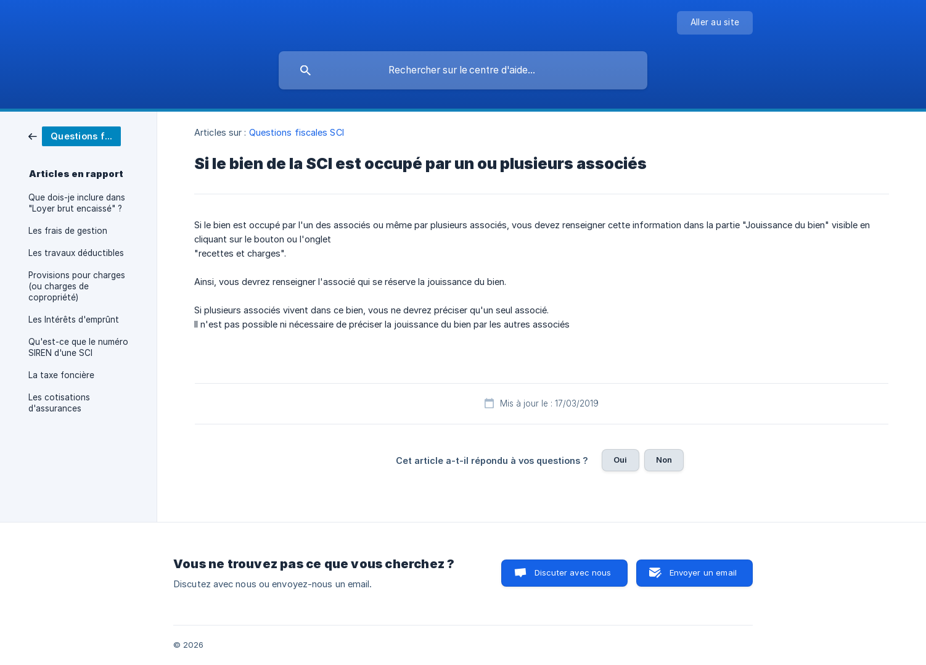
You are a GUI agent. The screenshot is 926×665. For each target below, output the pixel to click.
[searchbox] (463, 70)
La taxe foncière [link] (61, 375)
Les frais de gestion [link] (67, 231)
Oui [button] (620, 460)
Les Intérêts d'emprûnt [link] (73, 319)
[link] (74, 135)
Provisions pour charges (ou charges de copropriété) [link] (76, 286)
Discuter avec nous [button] (573, 572)
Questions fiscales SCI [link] (296, 132)
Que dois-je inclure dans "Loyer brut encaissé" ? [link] (76, 202)
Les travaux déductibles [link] (76, 253)
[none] (715, 23)
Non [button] (664, 460)
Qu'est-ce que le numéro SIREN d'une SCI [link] (78, 347)
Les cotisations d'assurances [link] (59, 402)
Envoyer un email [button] (703, 572)
